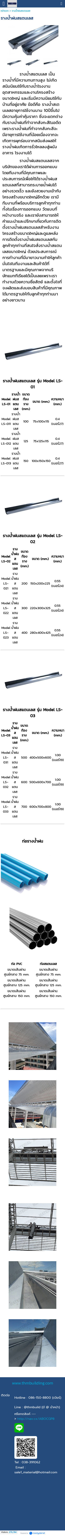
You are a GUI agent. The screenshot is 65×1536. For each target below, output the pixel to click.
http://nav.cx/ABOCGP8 (35, 1418)
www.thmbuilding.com (32, 1383)
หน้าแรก (5, 11)
